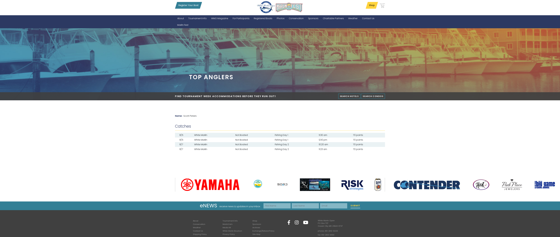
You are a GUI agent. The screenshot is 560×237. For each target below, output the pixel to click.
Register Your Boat (188, 5)
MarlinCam (228, 224)
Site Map (256, 234)
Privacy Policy (229, 234)
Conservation (199, 224)
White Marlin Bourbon (232, 231)
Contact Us (198, 231)
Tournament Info (230, 221)
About (195, 221)
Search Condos (373, 96)
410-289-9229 (331, 231)
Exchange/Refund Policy (263, 231)
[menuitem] (180, 18)
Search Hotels (349, 96)
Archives (256, 227)
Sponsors (256, 224)
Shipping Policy (200, 234)
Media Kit (227, 227)
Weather (197, 227)
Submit (355, 205)
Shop (372, 5)
